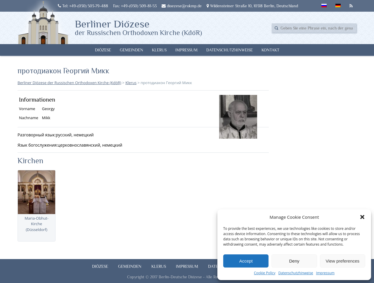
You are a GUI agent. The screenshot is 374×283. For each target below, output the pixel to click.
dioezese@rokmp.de (182, 6)
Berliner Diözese (138, 27)
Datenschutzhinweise (295, 272)
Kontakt (270, 50)
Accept (246, 260)
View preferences (343, 260)
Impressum (325, 272)
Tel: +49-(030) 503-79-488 (83, 6)
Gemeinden (131, 50)
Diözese (103, 50)
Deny (294, 260)
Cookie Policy (264, 272)
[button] (362, 217)
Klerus (159, 50)
